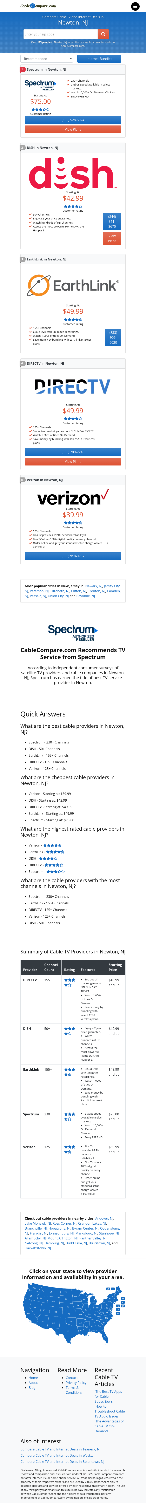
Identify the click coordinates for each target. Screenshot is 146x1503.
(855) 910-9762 (73, 556)
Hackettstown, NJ (38, 1248)
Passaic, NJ (38, 596)
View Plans (73, 129)
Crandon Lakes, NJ (92, 1223)
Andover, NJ (104, 1218)
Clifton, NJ (78, 591)
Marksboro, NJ (86, 1233)
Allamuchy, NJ (35, 1238)
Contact (72, 1377)
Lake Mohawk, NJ (38, 1223)
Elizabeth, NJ (59, 591)
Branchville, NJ (36, 1228)
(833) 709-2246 (73, 452)
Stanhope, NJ (109, 1233)
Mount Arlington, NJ (62, 1238)
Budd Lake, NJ (76, 1243)
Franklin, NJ (38, 1233)
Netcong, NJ (34, 1243)
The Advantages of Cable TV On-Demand (109, 1426)
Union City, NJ (58, 596)
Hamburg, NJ (54, 1243)
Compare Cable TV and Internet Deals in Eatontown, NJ (62, 1461)
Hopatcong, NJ (59, 1228)
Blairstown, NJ (99, 1243)
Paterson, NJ (39, 591)
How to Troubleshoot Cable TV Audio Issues (110, 1411)
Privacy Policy (76, 1382)
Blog (32, 1387)
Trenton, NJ (96, 591)
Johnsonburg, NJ (61, 1233)
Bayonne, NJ (85, 596)
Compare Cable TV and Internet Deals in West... (56, 1455)
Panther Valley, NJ (93, 1238)
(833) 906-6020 (113, 337)
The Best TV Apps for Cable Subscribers (108, 1396)
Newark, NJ (93, 586)
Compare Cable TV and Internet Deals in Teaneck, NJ (60, 1449)
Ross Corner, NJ (64, 1223)
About (33, 1382)
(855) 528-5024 (73, 120)
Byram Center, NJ (85, 1228)
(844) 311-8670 (112, 221)
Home (33, 1377)
